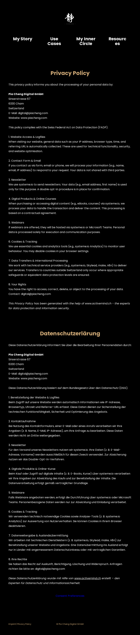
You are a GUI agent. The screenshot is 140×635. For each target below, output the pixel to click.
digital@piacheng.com (33, 113)
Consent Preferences (70, 596)
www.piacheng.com (34, 118)
